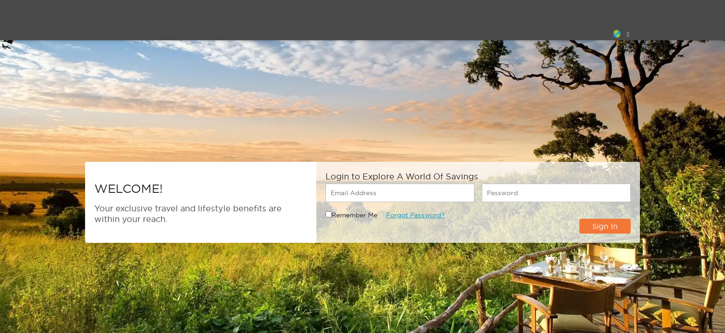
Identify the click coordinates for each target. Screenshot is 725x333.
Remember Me (354, 215)
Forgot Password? (415, 215)
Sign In (605, 226)
